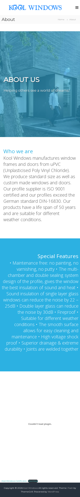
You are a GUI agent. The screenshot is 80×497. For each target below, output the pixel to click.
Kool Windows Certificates (14, 481)
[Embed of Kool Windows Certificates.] (40, 424)
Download (33, 481)
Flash (70, 488)
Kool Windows (30, 488)
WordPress (53, 491)
